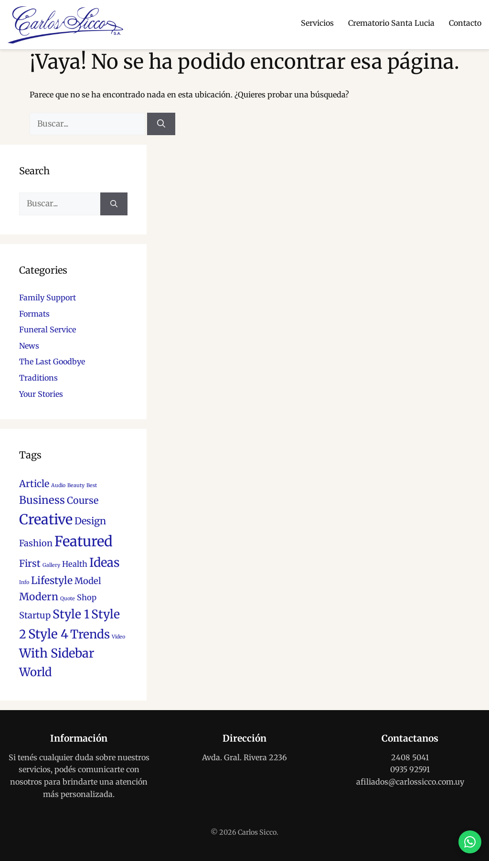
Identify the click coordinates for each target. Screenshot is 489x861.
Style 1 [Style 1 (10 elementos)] (71, 614)
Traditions (38, 378)
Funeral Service (47, 329)
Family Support (47, 297)
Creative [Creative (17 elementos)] (46, 519)
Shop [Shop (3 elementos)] (86, 597)
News (29, 346)
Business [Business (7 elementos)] (42, 500)
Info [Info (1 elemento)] (24, 582)
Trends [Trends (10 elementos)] (90, 634)
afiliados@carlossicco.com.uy (410, 782)
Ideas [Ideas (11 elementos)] (104, 562)
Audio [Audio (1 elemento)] (58, 485)
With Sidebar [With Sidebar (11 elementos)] (56, 653)
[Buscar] (161, 124)
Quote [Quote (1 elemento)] (67, 598)
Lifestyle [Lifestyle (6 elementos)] (52, 580)
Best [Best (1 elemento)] (91, 485)
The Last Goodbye (52, 361)
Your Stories (41, 394)
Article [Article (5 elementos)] (34, 483)
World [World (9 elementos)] (35, 672)
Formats (34, 314)
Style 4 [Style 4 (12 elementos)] (48, 634)
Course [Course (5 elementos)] (82, 500)
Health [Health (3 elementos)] (74, 564)
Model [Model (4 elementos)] (87, 580)
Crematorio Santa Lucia (391, 23)
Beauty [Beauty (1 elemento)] (76, 485)
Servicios (317, 23)
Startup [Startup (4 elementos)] (35, 615)
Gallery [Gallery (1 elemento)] (51, 565)
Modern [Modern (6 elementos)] (38, 596)
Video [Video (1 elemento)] (118, 637)
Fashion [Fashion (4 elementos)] (36, 543)
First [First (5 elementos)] (30, 563)
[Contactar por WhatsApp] (469, 841)
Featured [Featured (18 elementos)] (83, 541)
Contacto (465, 23)
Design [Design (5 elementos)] (90, 521)
